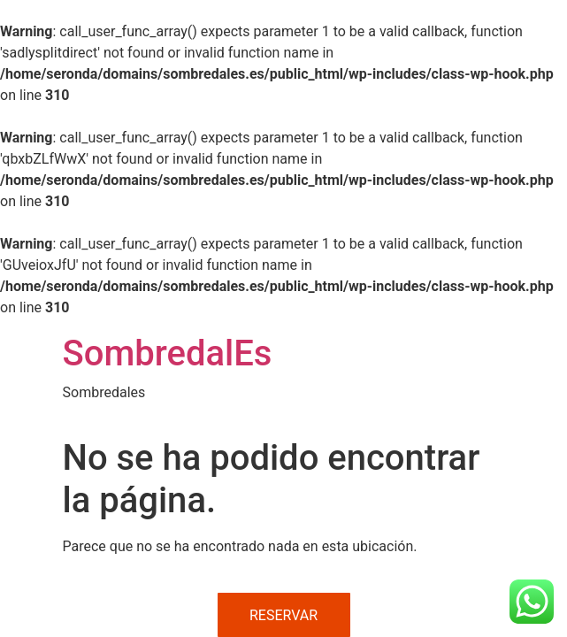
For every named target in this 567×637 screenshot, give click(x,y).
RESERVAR (283, 615)
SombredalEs (167, 353)
